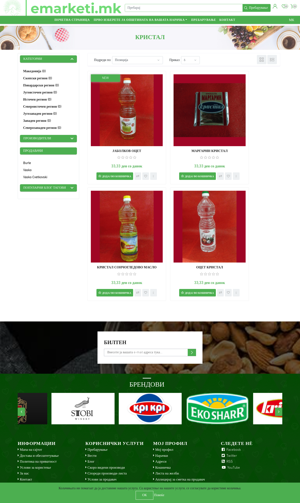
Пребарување (203, 22)
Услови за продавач (102, 462)
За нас (24, 456)
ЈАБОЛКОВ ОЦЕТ (118, 134)
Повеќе (159, 495)
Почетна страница (72, 22)
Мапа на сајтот (31, 432)
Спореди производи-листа (107, 456)
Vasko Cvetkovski (35, 177)
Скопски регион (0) (37, 78)
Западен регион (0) (37, 121)
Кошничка (163, 450)
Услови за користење (35, 450)
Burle (27, 163)
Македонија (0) (34, 71)
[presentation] (21, 394)
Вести (92, 438)
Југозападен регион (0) (40, 114)
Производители (37, 139)
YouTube (230, 450)
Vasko (27, 170)
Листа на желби (167, 456)
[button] (274, 7)
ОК (144, 495)
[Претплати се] (150, 335)
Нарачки (161, 438)
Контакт (227, 22)
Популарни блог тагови (45, 188)
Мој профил (164, 432)
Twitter (229, 438)
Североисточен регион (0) (42, 107)
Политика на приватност (38, 444)
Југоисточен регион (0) (40, 93)
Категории (33, 59)
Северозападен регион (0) (42, 128)
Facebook (231, 432)
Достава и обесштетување (39, 438)
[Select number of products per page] (190, 60)
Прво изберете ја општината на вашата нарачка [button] (139, 22)
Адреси (160, 444)
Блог (91, 444)
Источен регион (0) (37, 100)
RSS (227, 444)
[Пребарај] (183, 9)
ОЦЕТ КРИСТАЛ (118, 241)
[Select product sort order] (137, 60)
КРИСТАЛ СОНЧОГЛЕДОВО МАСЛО (249, 134)
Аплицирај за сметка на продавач (180, 462)
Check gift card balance (105, 468)
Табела (261, 59)
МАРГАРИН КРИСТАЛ (184, 134)
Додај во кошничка (112, 159)
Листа (272, 59)
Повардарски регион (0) (41, 85)
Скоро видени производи (106, 450)
